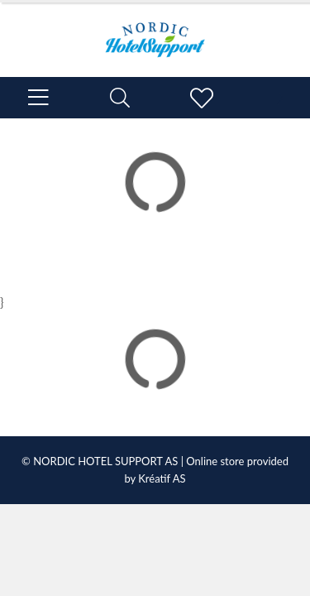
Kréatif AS (161, 478)
